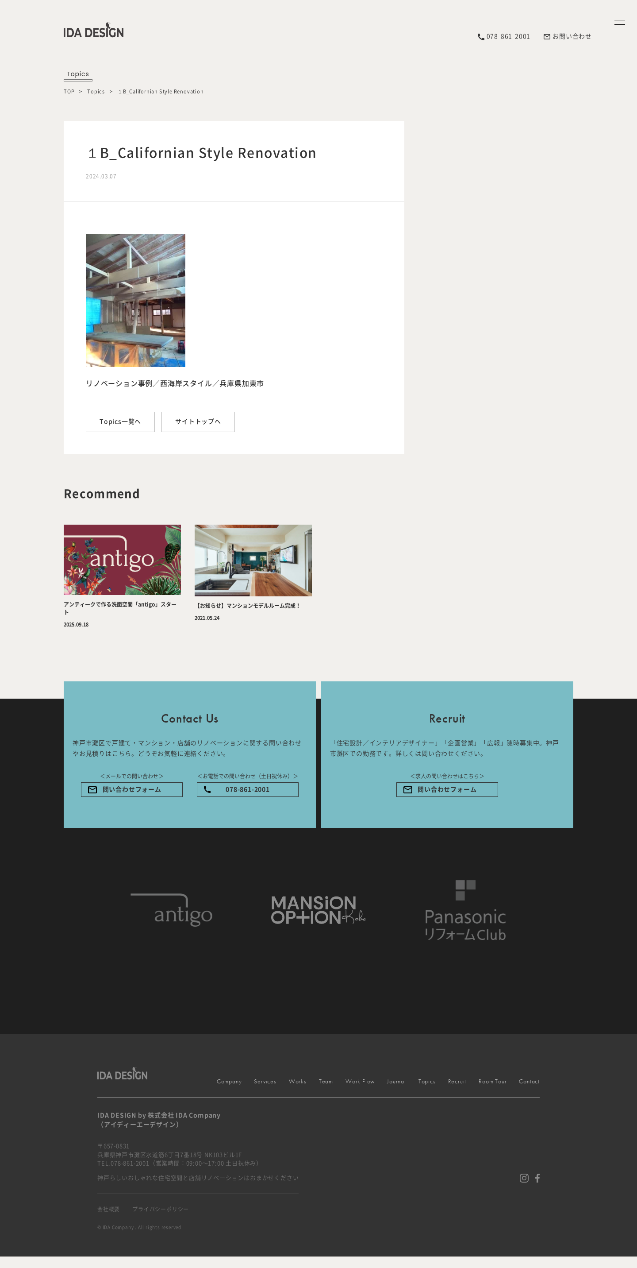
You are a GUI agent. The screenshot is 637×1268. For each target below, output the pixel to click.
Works (621, 982)
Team (326, 1081)
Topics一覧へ (120, 421)
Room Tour (493, 1081)
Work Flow (360, 1081)
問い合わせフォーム (132, 789)
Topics (96, 91)
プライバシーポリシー (160, 1209)
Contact (621, 1173)
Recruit (457, 1081)
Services (621, 761)
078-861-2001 (248, 789)
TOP (69, 91)
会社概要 (108, 1209)
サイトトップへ (198, 421)
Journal (396, 1081)
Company (621, 507)
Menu (621, 190)
